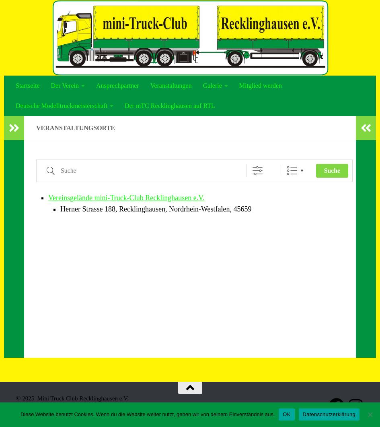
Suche (332, 170)
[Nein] (370, 414)
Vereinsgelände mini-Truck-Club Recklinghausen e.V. (126, 198)
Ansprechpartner (117, 85)
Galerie (212, 85)
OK (286, 414)
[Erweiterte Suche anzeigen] (258, 171)
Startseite (28, 85)
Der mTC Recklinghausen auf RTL (170, 105)
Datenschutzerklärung (329, 414)
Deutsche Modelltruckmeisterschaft (61, 105)
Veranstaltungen (171, 85)
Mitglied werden (260, 85)
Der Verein (65, 85)
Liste (292, 171)
